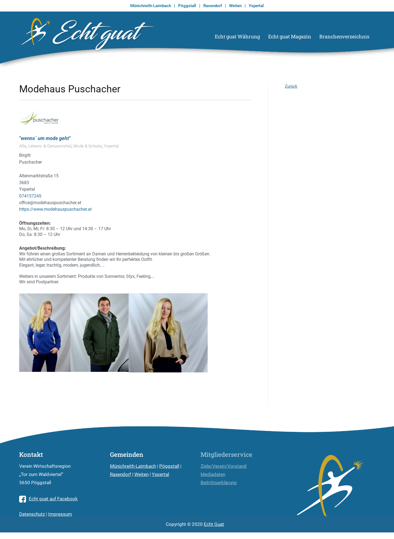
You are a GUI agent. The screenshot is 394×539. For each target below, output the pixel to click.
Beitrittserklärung (219, 482)
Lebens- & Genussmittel (49, 146)
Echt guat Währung (237, 36)
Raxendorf (212, 5)
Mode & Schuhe (87, 146)
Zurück (291, 86)
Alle (22, 146)
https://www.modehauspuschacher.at (55, 209)
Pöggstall (187, 5)
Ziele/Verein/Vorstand (224, 466)
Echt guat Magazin (289, 36)
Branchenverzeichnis (344, 36)
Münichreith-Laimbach (150, 5)
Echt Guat (214, 524)
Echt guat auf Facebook (48, 498)
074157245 (30, 196)
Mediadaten (213, 474)
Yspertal (256, 5)
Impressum (60, 514)
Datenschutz (32, 514)
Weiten (235, 5)
